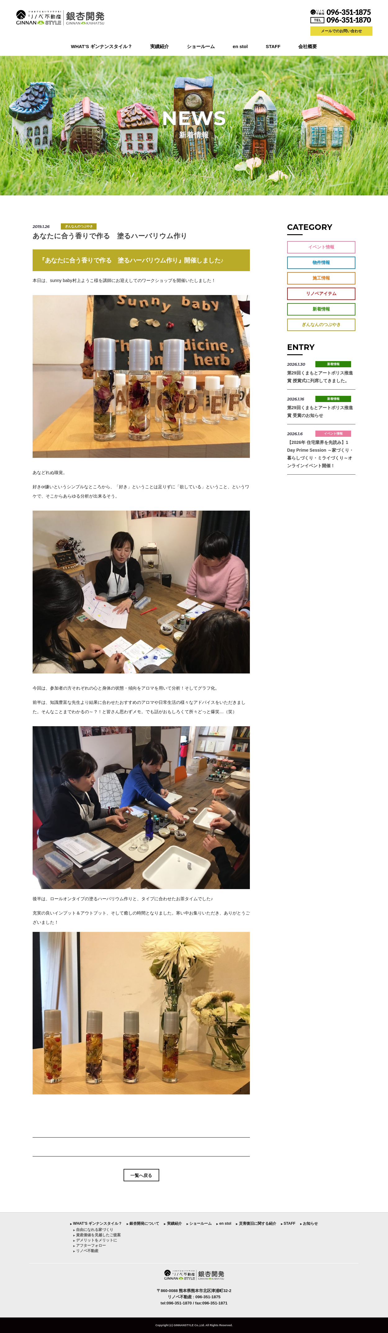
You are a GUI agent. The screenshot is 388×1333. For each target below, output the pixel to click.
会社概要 (307, 46)
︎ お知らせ (309, 1223)
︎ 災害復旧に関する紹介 (256, 1223)
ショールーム (201, 46)
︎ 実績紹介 (173, 1223)
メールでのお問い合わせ (341, 31)
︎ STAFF (288, 1223)
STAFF (273, 46)
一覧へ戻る (141, 1175)
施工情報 (321, 277)
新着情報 (321, 308)
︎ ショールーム (199, 1223)
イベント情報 (321, 246)
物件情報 (321, 262)
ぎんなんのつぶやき (79, 226)
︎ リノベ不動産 (85, 1251)
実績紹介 (159, 46)
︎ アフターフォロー (89, 1245)
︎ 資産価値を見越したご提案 (97, 1235)
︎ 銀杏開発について (143, 1223)
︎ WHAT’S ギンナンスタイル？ (96, 1223)
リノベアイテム (321, 293)
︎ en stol (223, 1223)
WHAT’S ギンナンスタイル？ (101, 46)
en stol (240, 46)
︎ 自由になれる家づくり (93, 1230)
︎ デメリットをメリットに (95, 1240)
